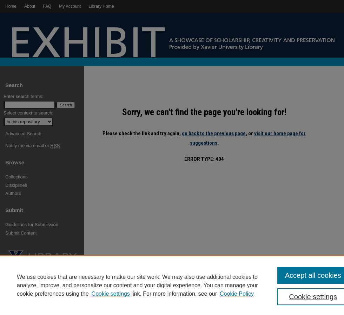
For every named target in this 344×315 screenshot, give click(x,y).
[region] (172, 285)
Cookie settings (111, 294)
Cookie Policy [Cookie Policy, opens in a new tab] (237, 294)
